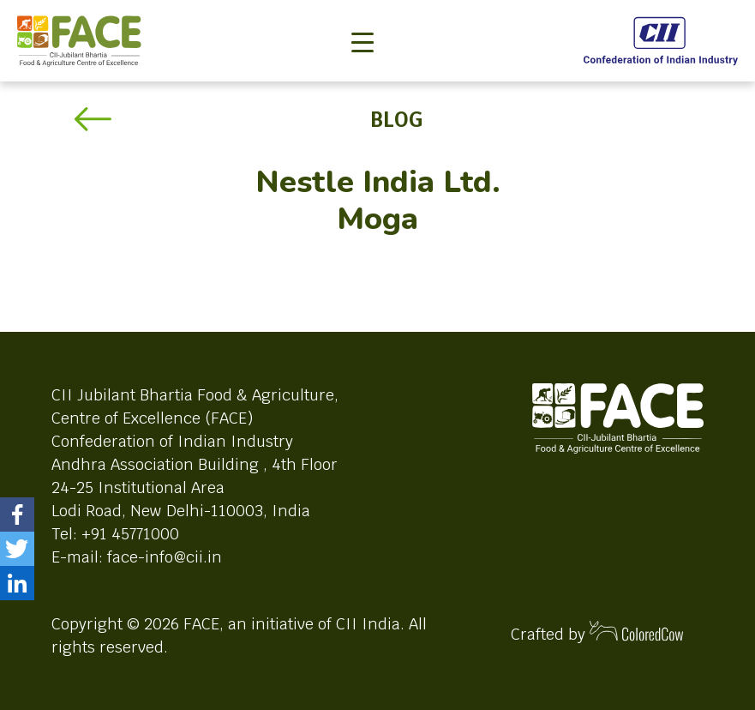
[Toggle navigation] (362, 13)
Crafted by (597, 632)
